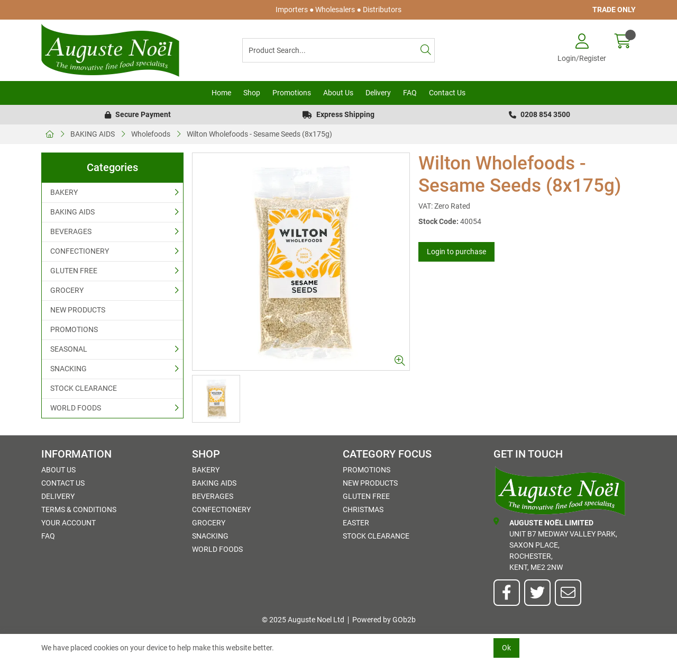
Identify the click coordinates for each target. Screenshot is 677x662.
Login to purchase (456, 251)
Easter (356, 522)
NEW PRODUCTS (77, 310)
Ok (506, 647)
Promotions (291, 92)
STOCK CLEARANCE (83, 388)
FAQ (410, 92)
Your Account (68, 522)
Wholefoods (150, 134)
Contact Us (447, 92)
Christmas (363, 509)
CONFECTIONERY (79, 251)
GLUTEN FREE (73, 270)
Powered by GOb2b (384, 619)
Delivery (378, 92)
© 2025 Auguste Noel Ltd (303, 619)
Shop (251, 92)
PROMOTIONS (74, 329)
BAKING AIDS (92, 134)
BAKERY (64, 192)
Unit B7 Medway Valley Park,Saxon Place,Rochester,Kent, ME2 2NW (555, 544)
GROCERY (67, 290)
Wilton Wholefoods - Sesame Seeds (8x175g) (259, 134)
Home (221, 92)
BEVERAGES (71, 231)
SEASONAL (68, 349)
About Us (338, 92)
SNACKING (68, 368)
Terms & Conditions (78, 509)
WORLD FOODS (75, 408)
